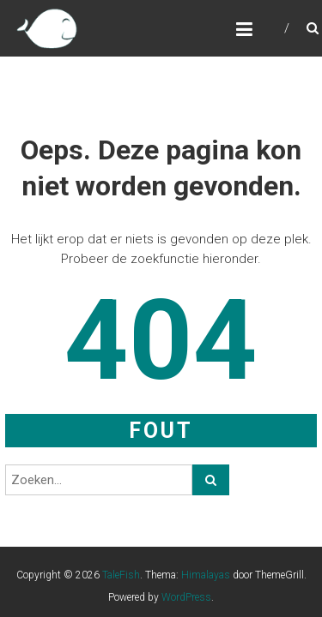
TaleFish (121, 575)
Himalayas (205, 575)
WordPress (186, 597)
